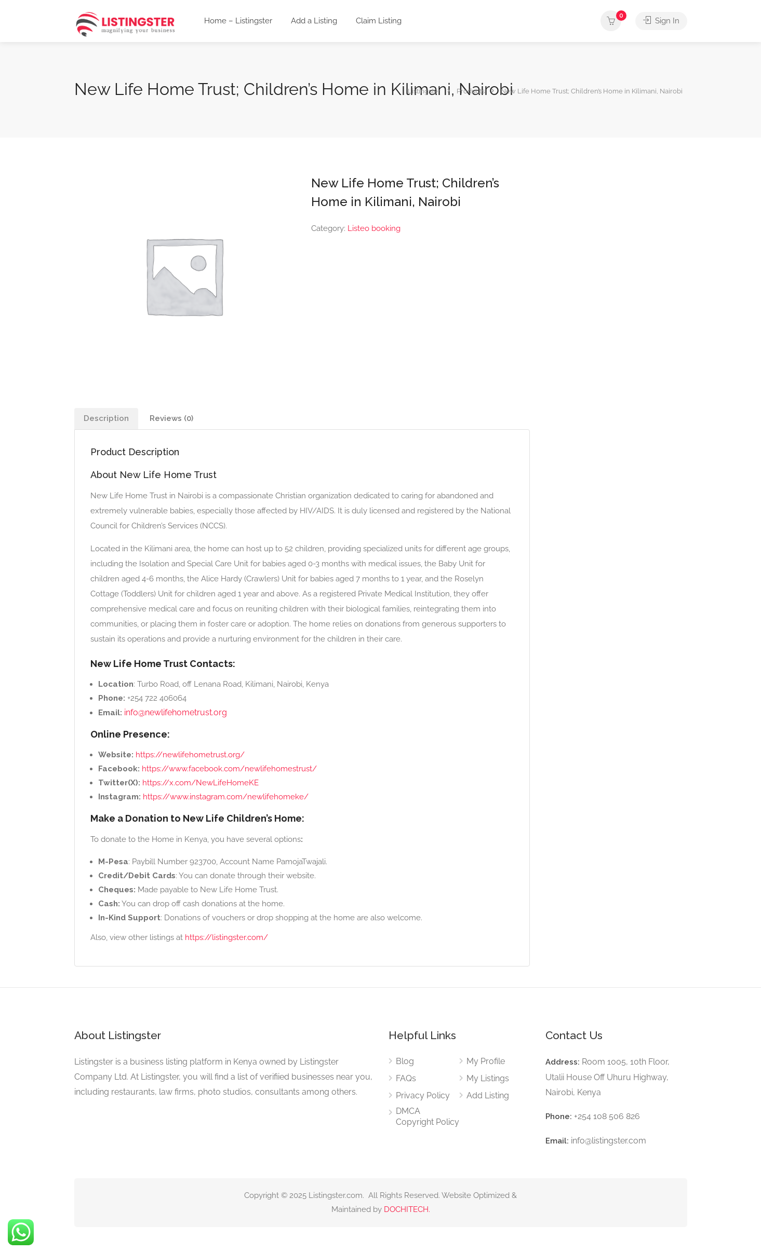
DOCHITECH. (407, 1209)
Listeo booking (374, 228)
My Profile (485, 1061)
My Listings (487, 1078)
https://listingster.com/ (226, 937)
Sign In (661, 20)
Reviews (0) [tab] (171, 418)
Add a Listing (314, 20)
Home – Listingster (238, 20)
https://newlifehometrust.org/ (190, 754)
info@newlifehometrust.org (175, 712)
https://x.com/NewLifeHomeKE (200, 782)
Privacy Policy (423, 1095)
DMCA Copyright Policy (427, 1116)
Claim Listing (379, 20)
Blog (405, 1061)
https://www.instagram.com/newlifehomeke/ (226, 796)
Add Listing (487, 1095)
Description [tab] (106, 418)
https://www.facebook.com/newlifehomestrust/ (229, 768)
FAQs (406, 1078)
